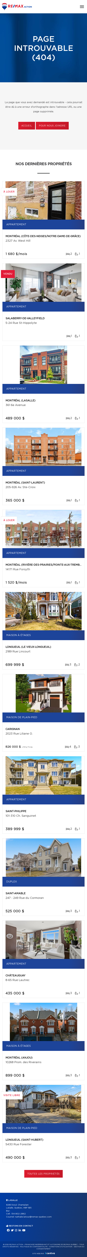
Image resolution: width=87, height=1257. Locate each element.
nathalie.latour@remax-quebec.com (33, 1217)
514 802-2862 (18, 1214)
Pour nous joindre (52, 126)
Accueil (26, 126)
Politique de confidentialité (33, 1246)
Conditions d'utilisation (60, 1246)
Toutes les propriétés (43, 1174)
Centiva (50, 1253)
